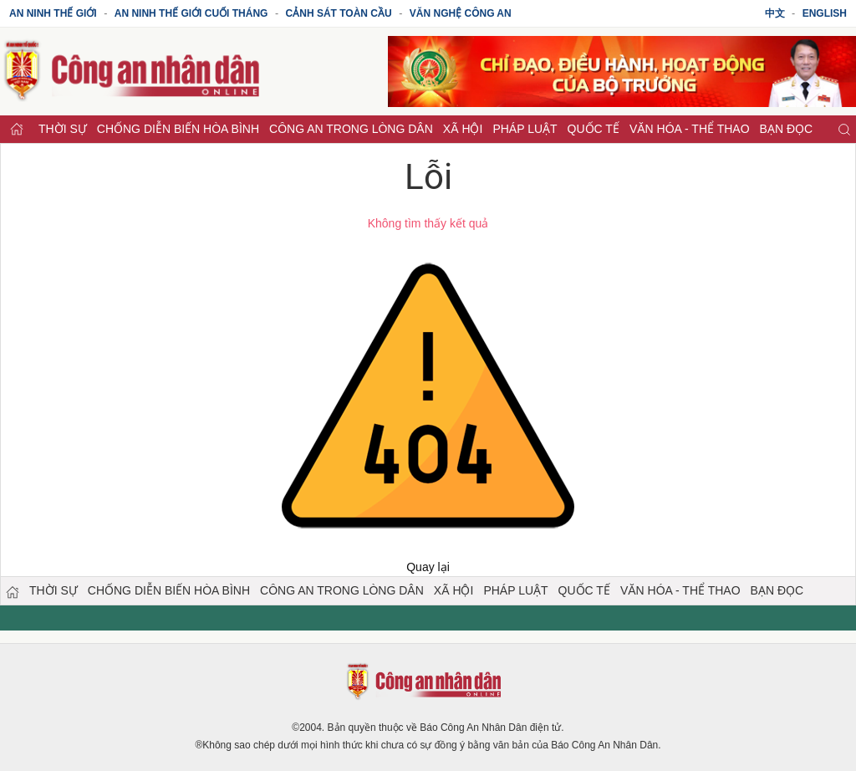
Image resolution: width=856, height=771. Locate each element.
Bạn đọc (786, 128)
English (824, 13)
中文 (775, 13)
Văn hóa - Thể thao (689, 128)
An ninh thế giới (53, 13)
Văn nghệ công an (461, 13)
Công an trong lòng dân (351, 128)
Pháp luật (524, 128)
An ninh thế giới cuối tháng (191, 13)
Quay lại (428, 567)
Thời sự (62, 128)
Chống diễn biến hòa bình (178, 128)
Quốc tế (593, 128)
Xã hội (463, 128)
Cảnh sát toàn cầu (339, 13)
